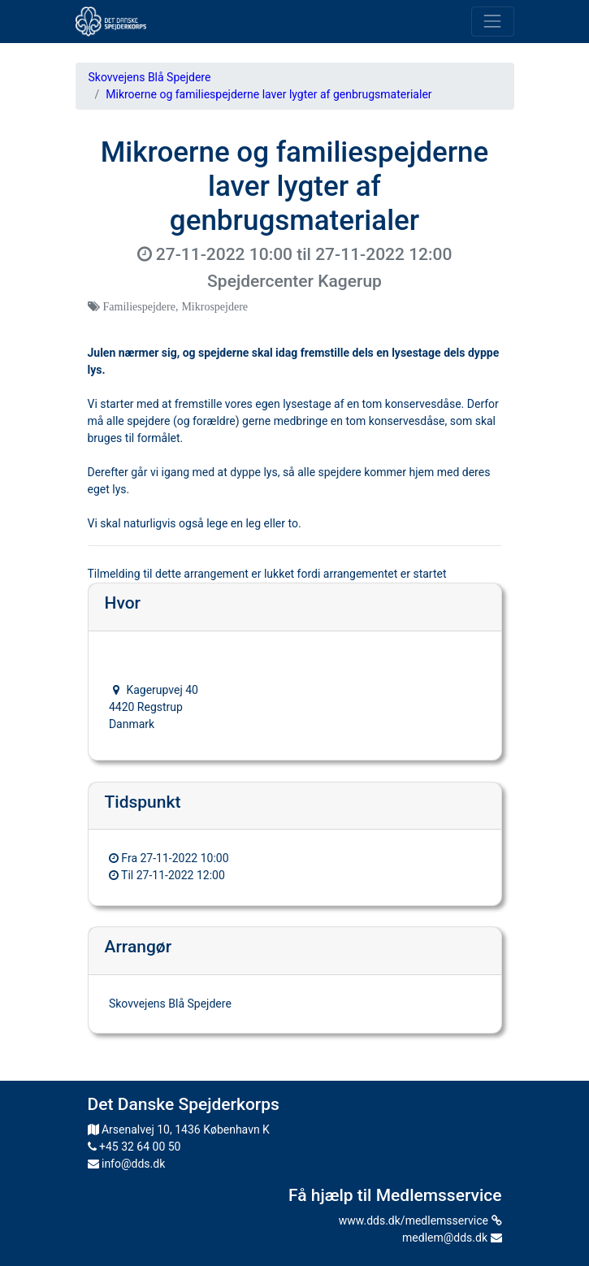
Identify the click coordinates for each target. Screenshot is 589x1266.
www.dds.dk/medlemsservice (420, 1220)
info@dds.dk (127, 1163)
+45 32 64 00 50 (134, 1146)
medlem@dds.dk (451, 1237)
